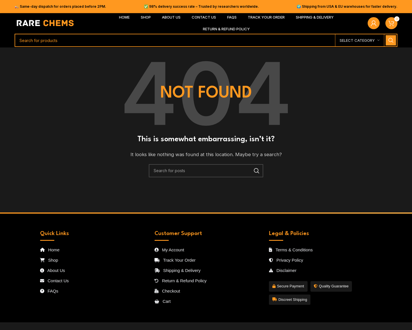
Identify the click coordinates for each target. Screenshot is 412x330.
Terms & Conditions (291, 249)
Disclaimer (282, 270)
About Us (52, 270)
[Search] (206, 40)
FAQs (49, 291)
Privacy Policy (286, 260)
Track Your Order (175, 260)
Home (50, 249)
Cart (162, 301)
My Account (169, 249)
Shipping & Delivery (177, 270)
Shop (49, 260)
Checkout (167, 291)
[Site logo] (45, 22)
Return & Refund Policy (180, 280)
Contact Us (54, 280)
